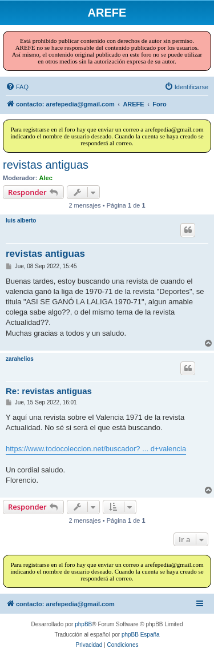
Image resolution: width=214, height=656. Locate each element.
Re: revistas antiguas (49, 391)
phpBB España (141, 634)
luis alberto (21, 220)
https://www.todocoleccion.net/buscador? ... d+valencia (96, 448)
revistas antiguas (45, 164)
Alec (46, 177)
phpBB (83, 624)
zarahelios (20, 359)
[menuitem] (17, 87)
